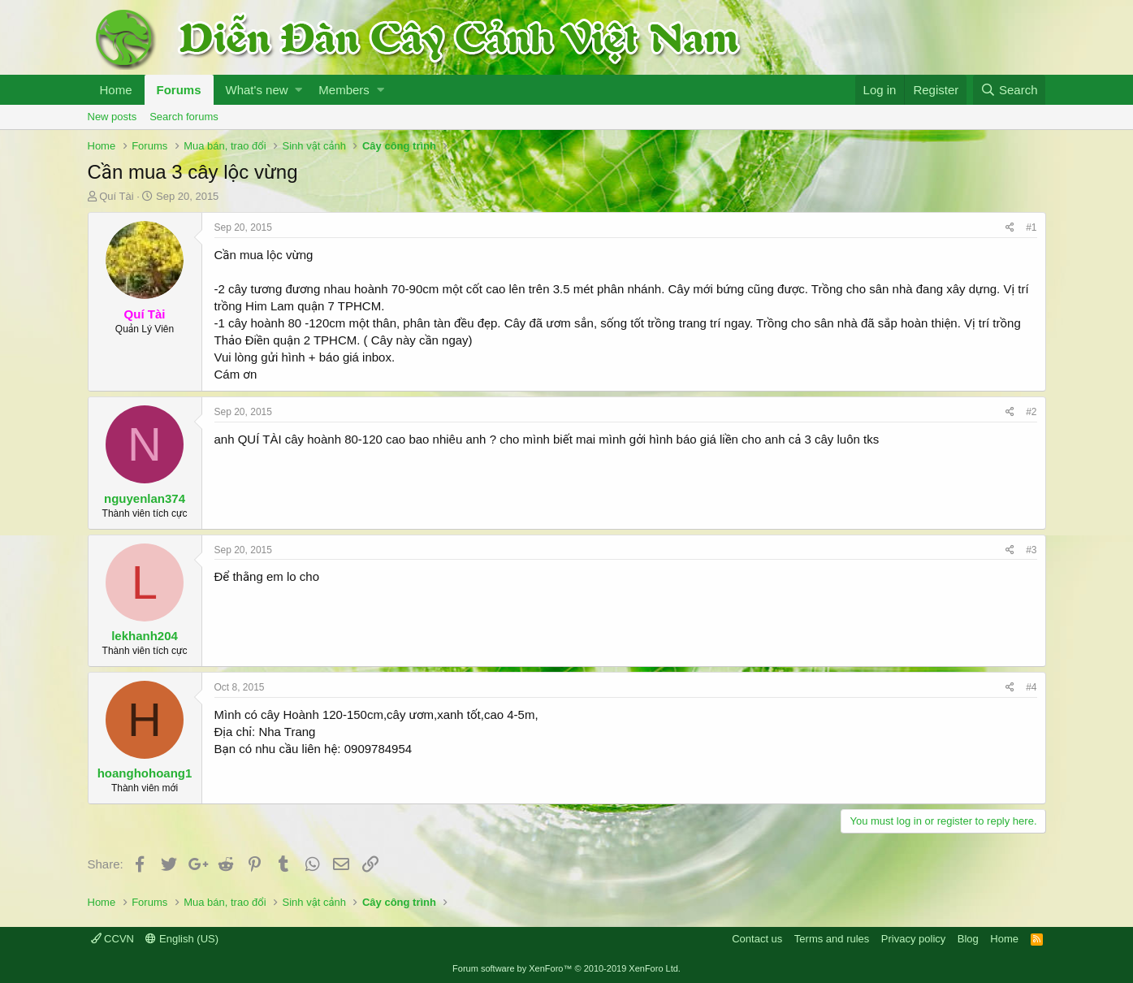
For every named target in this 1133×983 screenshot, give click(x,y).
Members (344, 90)
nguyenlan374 (144, 498)
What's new (257, 90)
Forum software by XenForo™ (566, 968)
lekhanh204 (144, 636)
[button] (298, 90)
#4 (1031, 687)
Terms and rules (831, 939)
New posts (112, 116)
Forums (179, 90)
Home (116, 90)
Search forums (183, 116)
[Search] (1009, 90)
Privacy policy (913, 939)
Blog (968, 939)
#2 (1031, 412)
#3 (1031, 550)
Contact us (757, 939)
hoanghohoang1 (144, 773)
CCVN (112, 939)
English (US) (181, 939)
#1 (1031, 227)
